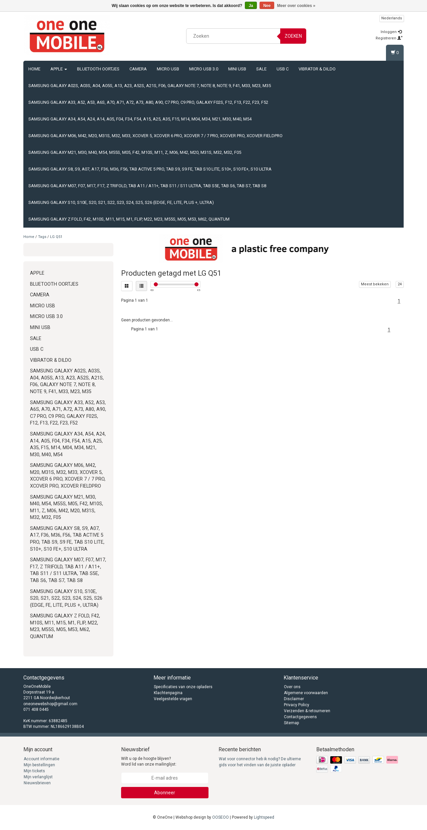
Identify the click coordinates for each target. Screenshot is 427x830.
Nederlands (391, 18)
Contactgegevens (300, 717)
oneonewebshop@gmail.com (50, 704)
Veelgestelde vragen (173, 699)
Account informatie (41, 759)
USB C (283, 68)
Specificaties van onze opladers (183, 686)
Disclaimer (294, 699)
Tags (42, 237)
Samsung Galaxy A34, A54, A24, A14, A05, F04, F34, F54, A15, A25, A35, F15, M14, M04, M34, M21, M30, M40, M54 (140, 118)
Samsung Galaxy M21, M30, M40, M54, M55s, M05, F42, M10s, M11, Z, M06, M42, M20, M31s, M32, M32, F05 (134, 152)
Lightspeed (264, 817)
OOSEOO (220, 817)
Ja (251, 5)
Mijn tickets (34, 771)
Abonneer (164, 792)
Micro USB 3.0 (203, 68)
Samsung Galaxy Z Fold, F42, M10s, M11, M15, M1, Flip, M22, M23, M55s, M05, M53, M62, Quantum (129, 219)
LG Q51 (56, 237)
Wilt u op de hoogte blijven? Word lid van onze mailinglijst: (148, 761)
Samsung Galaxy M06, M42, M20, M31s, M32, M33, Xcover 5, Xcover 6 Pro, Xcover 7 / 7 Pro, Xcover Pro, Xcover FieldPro (155, 135)
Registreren (389, 38)
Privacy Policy (296, 705)
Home (34, 68)
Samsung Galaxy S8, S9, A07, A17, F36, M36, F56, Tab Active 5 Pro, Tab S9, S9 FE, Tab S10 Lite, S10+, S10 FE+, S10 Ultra (150, 169)
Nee (267, 5)
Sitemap (291, 723)
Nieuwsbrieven (37, 783)
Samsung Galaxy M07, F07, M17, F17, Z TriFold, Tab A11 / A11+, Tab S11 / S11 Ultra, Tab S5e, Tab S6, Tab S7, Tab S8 (147, 185)
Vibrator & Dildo (317, 68)
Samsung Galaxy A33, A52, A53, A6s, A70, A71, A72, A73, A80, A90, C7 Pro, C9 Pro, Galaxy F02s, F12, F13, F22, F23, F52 (148, 102)
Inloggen (391, 32)
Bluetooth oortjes (98, 68)
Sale (261, 68)
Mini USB (237, 68)
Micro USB (168, 68)
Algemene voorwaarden (306, 692)
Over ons (292, 686)
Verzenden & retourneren (307, 711)
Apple (58, 68)
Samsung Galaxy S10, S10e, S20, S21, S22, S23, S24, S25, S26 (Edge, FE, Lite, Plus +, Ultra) (121, 202)
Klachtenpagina (168, 692)
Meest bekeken (375, 284)
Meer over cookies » (296, 5)
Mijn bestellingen (39, 765)
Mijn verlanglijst (38, 777)
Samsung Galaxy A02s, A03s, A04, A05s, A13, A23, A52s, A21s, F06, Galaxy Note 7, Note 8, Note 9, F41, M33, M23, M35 (149, 85)
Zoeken (293, 36)
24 (400, 284)
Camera (138, 68)
